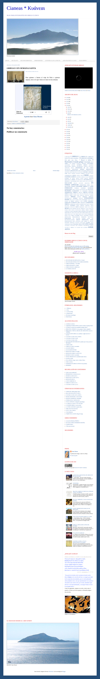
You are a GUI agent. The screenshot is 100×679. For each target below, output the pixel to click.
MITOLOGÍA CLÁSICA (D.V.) (72, 377)
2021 (67, 141)
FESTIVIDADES (82, 189)
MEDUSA (82, 205)
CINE (66, 173)
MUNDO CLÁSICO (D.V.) (71, 375)
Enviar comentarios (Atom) (18, 173)
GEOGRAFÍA (84, 190)
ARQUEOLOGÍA (89, 169)
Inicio (34, 170)
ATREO (71, 172)
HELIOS (74, 195)
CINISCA (69, 173)
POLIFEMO (86, 215)
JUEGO (92, 199)
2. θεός (67, 310)
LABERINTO (77, 201)
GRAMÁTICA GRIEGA (20, 123)
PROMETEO (83, 216)
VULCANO (67, 227)
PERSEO (66, 215)
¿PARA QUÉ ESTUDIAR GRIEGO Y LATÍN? (82, 516)
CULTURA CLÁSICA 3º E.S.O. (82, 176)
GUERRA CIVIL (76, 193)
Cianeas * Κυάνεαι (26, 8)
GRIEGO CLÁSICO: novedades (72, 346)
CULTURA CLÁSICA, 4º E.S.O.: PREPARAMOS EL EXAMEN (80, 542)
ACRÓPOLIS (78, 163)
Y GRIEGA (71, 227)
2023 (67, 145)
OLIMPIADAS (67, 211)
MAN (85, 204)
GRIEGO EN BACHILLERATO (71, 90)
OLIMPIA (91, 209)
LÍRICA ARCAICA (81, 202)
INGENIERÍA (84, 199)
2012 (67, 101)
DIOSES (73, 179)
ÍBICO (71, 199)
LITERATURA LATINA (74, 204)
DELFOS (86, 178)
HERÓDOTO (67, 196)
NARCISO (74, 208)
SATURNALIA (78, 221)
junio (69, 119)
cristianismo (91, 175)
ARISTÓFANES (75, 169)
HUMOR (67, 199)
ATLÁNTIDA (67, 172)
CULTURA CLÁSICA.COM (72, 338)
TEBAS (92, 222)
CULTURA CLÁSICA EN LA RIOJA (73, 336)
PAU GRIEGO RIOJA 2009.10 (75, 212)
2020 (67, 139)
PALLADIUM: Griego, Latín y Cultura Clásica (75, 360)
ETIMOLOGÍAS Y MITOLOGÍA (73, 400)
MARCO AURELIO (89, 204)
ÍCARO (76, 199)
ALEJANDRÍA (90, 163)
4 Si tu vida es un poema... (73, 158)
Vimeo (89, 90)
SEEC (82, 221)
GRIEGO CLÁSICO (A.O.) (71, 382)
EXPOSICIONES (68, 189)
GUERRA (71, 193)
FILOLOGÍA (90, 189)
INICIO (7, 60)
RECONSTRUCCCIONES (70, 219)
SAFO (74, 221)
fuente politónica (85, 248)
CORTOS (74, 175)
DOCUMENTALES (88, 179)
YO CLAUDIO (77, 227)
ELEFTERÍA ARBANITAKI (84, 183)
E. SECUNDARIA (73, 181)
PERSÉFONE (90, 214)
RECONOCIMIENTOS (26, 60)
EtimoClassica (69, 316)
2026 (67, 149)
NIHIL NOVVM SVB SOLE (72, 408)
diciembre (70, 127)
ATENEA (91, 170)
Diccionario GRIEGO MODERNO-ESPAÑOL (75, 422)
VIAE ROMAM (69, 412)
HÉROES (73, 196)
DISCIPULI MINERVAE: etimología (73, 398)
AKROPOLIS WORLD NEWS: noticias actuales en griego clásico (79, 325)
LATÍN (81, 201)
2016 (67, 131)
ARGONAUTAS (67, 169)
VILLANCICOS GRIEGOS (78, 533)
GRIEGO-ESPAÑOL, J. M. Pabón (73, 263)
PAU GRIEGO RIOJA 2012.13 (79, 214)
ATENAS (88, 170)
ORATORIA (75, 211)
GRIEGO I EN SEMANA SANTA (74, 114)
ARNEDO (82, 169)
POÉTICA (81, 215)
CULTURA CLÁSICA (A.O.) (72, 384)
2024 (67, 147)
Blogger (63, 671)
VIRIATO (91, 225)
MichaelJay (51, 671)
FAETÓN (77, 189)
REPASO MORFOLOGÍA (82, 219)
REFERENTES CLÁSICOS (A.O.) (73, 374)
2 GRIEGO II (83, 156)
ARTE (79, 170)
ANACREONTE (80, 166)
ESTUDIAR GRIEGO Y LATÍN (84, 186)
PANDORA (84, 211)
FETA (86, 189)
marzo (69, 111)
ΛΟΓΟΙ (67, 229)
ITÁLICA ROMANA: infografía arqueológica (75, 401)
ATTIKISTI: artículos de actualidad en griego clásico (76, 327)
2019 (67, 137)
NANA (71, 208)
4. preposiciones (69, 313)
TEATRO (88, 222)
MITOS (77, 207)
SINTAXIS (91, 221)
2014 (67, 105)
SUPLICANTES (82, 222)
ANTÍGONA (67, 167)
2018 (67, 135)
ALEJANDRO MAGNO (70, 164)
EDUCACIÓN (68, 183)
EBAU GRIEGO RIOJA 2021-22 (82, 181)
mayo (69, 117)
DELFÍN (81, 178)
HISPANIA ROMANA (88, 196)
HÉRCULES (87, 195)
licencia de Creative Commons (80, 467)
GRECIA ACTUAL (88, 192)
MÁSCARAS (67, 205)
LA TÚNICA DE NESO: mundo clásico (74, 407)
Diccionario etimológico (71, 315)
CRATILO (78, 175)
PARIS (87, 211)
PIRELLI (73, 215)
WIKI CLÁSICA (69, 362)
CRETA (82, 175)
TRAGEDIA (75, 224)
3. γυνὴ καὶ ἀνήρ (69, 311)
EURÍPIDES (83, 188)
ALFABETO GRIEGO (82, 165)
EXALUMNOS (83, 60)
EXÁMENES (90, 188)
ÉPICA (92, 185)
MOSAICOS (81, 206)
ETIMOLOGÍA (68, 188)
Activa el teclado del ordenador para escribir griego (77, 246)
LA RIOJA (71, 201)
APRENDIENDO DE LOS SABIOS (84, 167)
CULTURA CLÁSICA (70, 177)
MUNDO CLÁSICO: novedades (72, 355)
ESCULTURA (68, 186)
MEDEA (77, 205)
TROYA (80, 224)
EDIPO (92, 181)
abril (69, 113)
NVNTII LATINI (69, 358)
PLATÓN (77, 215)
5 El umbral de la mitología (85, 158)
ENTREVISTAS (83, 185)
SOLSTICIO (77, 222)
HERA (78, 195)
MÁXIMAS (72, 205)
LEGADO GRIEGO (70, 348)
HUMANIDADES (88, 198)
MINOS (92, 205)
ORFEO (79, 211)
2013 (67, 103)
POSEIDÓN (91, 215)
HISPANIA (79, 196)
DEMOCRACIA (68, 179)
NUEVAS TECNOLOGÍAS (76, 209)
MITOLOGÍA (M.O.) (70, 379)
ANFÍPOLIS (86, 166)
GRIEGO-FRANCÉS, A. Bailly (72, 265)
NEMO (69, 209)
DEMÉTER (91, 178)
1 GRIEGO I (13, 123)
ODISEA (83, 209)
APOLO (72, 167)
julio (69, 121)
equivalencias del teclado (77, 247)
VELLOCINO (72, 225)
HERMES (91, 195)
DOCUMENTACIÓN (79, 179)
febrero (69, 109)
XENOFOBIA (76, 483)
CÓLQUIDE (78, 173)
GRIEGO (67, 193)
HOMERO (75, 198)
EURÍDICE (77, 188)
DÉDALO (77, 178)
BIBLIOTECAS (75, 172)
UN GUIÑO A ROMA (87, 224)
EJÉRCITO (75, 183)
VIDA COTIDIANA (79, 225)
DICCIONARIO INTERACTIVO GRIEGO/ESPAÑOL (77, 262)
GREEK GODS (69, 344)
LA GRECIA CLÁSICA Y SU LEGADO (74, 403)
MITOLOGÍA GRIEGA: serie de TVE (74, 353)
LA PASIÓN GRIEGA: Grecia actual (73, 405)
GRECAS (80, 192)
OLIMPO (71, 211)
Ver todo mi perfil (73, 455)
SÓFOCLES (72, 222)
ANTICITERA (90, 166)
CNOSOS (73, 173)
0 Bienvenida (67, 156)
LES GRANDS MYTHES (71, 349)
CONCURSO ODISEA (89, 173)
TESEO (71, 224)
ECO (89, 181)
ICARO (73, 199)
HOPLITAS (81, 198)
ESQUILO (73, 186)
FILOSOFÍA (68, 190)
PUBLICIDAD (68, 218)
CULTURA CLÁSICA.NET (71, 340)
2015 (67, 129)
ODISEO (87, 209)
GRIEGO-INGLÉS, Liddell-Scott (73, 267)
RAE (92, 218)
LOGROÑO (81, 204)
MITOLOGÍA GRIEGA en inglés (73, 351)
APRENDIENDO (38, 60)
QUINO (88, 218)
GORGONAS (90, 190)
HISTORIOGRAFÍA (68, 198)
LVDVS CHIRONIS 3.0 (71, 381)
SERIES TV (86, 221)
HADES (71, 195)
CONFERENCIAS (68, 175)
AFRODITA (84, 163)
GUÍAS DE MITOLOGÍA (83, 193)
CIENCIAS (91, 172)
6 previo (26, 117)
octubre (69, 125)
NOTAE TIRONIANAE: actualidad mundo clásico (76, 356)
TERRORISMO (67, 224)
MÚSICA (67, 208)
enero (69, 107)
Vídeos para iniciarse (70, 426)
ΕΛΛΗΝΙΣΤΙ (85, 227)
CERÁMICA (85, 172)
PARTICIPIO (67, 212)
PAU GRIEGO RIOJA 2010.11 (86, 212)
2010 (67, 97)
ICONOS (80, 199)
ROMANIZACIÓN (68, 221)
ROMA (91, 219)
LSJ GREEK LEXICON (71, 268)
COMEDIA (83, 173)
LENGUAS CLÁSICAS (71, 202)
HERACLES (82, 195)
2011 (67, 99)
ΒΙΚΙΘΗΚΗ (68, 365)
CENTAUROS (80, 172)
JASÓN (89, 199)
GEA (81, 190)
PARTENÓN (91, 211)
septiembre (70, 123)
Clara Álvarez (37, 117)
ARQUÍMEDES (67, 170)
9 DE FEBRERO (72, 163)
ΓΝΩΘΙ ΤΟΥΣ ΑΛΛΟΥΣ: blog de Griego (74, 413)
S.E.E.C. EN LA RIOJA (71, 410)
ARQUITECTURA (74, 170)
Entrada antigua (56, 170)
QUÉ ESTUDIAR (76, 218)
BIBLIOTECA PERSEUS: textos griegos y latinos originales (78, 329)
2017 (67, 133)
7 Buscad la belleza (85, 160)
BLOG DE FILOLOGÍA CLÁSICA (73, 393)
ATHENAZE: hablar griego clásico (73, 391)
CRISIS (86, 175)
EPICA (88, 185)
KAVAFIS (66, 201)
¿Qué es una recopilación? (71, 372)
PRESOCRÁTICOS (76, 216)
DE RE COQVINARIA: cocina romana (74, 396)
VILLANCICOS (86, 225)
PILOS (69, 215)
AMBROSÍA (73, 166)
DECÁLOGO (15, 60)
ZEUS (82, 227)
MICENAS (87, 205)
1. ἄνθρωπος (68, 308)
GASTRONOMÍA (75, 190)
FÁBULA (74, 189)
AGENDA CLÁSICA (70, 324)
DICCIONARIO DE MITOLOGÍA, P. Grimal (75, 260)
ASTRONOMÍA (83, 170)
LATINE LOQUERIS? (88, 201)
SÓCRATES (67, 222)
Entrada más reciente (11, 170)
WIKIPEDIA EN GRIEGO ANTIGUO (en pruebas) (76, 363)
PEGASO (86, 214)
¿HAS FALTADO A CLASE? (70, 60)
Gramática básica (69, 424)
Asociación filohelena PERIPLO (72, 421)
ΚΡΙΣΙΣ (90, 227)
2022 (67, 143)
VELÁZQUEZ (67, 225)
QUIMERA (84, 218)
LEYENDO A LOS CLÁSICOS (52, 60)
